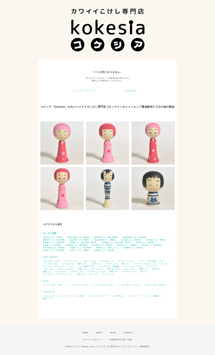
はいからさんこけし (66, 269)
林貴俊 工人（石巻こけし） (107, 248)
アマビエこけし (108, 274)
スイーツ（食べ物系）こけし (151, 261)
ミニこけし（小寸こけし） (54, 266)
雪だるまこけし (114, 269)
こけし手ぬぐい (117, 296)
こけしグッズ (48, 292)
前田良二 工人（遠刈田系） (54, 250)
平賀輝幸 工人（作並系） (133, 248)
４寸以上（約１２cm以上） (155, 285)
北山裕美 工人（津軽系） (80, 240)
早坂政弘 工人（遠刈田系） (81, 248)
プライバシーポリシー (92, 340)
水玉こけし (156, 269)
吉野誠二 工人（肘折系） (105, 250)
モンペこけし (152, 266)
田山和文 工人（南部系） (127, 245)
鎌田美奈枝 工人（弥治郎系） (135, 237)
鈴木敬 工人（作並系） (52, 245)
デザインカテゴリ (50, 257)
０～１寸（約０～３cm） (53, 285)
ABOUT (99, 333)
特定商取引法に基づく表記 (121, 340)
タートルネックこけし (133, 266)
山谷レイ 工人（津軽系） (80, 250)
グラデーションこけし (96, 271)
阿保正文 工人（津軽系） (53, 237)
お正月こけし (96, 264)
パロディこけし (77, 271)
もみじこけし (129, 269)
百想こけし (143, 269)
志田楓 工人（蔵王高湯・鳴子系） (84, 242)
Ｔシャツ (146, 296)
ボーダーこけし (112, 264)
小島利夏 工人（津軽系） (156, 240)
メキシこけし (48, 269)
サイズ (46, 281)
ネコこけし (94, 274)
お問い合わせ (131, 91)
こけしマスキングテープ (97, 296)
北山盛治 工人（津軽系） (131, 240)
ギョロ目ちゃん (106, 261)
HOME (85, 333)
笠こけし (165, 264)
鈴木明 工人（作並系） (145, 242)
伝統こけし (81, 274)
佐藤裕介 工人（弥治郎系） (54, 242)
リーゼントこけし (129, 271)
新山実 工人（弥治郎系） (152, 245)
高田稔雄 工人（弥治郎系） (77, 245)
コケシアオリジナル (51, 261)
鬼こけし (144, 271)
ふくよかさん (61, 271)
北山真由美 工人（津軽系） (105, 240)
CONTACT (128, 333)
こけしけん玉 (48, 296)
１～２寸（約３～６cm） (78, 285)
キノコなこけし (68, 264)
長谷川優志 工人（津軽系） (54, 248)
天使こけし (82, 269)
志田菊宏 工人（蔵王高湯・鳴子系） (117, 242)
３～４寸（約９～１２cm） (129, 285)
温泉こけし (114, 271)
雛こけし (126, 264)
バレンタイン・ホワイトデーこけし (58, 274)
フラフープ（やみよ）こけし (145, 264)
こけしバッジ (133, 296)
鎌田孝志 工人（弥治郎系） (54, 240)
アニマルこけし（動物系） (109, 266)
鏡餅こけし (47, 271)
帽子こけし (82, 264)
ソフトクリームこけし (126, 261)
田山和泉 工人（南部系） (103, 245)
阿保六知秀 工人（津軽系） (79, 237)
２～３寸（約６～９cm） (103, 285)
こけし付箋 (79, 296)
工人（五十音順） (50, 233)
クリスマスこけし (70, 261)
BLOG (113, 333)
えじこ (72, 266)
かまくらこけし (97, 269)
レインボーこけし (50, 264)
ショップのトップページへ (84, 91)
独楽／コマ (47, 299)
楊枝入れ (157, 296)
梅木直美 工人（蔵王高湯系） (106, 237)
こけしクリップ (64, 296)
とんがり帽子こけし (86, 266)
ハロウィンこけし (89, 261)
